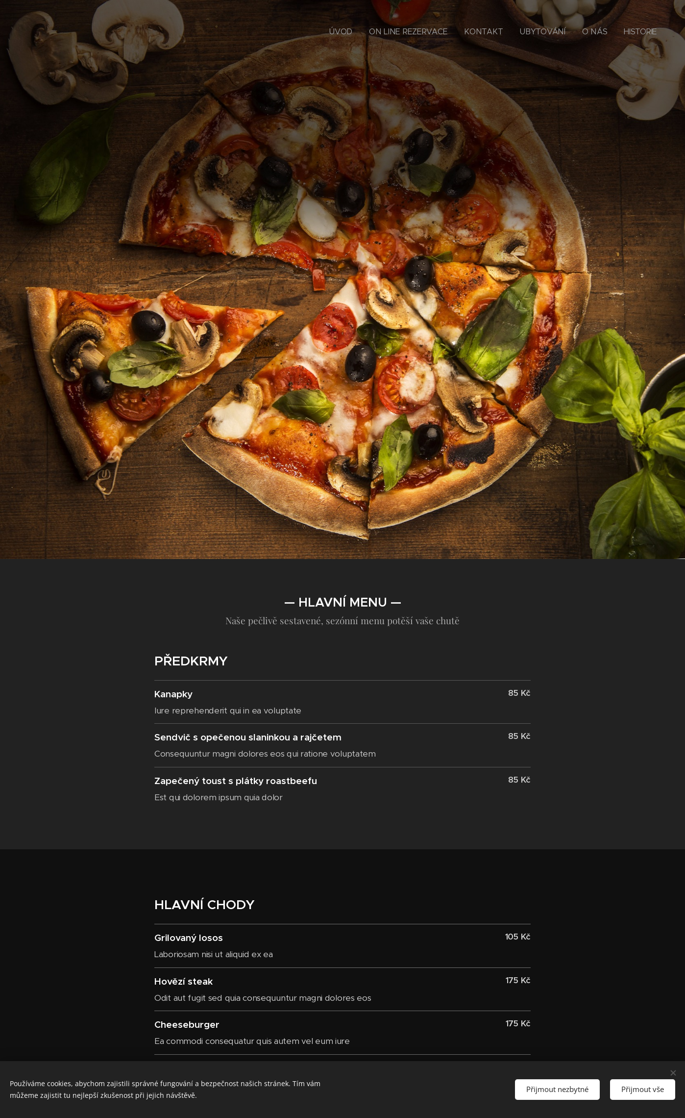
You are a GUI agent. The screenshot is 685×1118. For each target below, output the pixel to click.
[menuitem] (380, 32)
